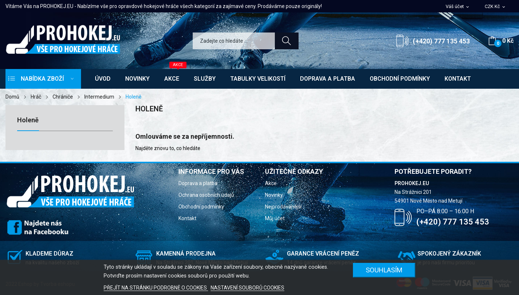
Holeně (28, 120)
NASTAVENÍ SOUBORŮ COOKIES (247, 288)
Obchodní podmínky (201, 207)
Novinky (274, 195)
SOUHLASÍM (384, 270)
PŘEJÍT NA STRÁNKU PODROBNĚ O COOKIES (156, 288)
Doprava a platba (198, 183)
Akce (271, 183)
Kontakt (187, 218)
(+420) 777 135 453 (441, 41)
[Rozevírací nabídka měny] (495, 6)
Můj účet (275, 218)
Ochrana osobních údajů (206, 195)
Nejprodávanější (283, 207)
